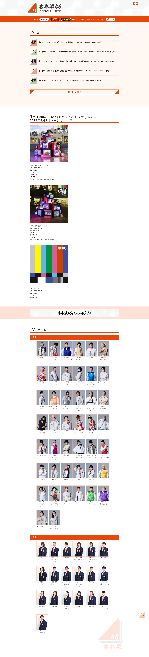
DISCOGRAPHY (98, 19)
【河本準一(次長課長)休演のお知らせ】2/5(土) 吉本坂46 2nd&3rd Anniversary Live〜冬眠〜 (74, 71)
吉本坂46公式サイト (44, 8)
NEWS (36, 19)
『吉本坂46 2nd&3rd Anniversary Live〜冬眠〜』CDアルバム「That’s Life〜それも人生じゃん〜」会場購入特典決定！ (78, 52)
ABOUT (82, 19)
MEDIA (89, 19)
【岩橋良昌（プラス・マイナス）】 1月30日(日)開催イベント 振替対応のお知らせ (69, 80)
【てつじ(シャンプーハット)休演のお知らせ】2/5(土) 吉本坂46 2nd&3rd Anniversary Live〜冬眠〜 (76, 61)
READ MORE (74, 92)
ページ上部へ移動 (142, 615)
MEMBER (75, 19)
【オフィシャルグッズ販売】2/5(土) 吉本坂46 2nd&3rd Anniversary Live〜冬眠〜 (70, 42)
